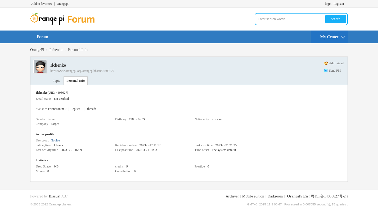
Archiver (232, 196)
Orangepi (63, 4)
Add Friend (336, 63)
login (328, 4)
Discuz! (54, 196)
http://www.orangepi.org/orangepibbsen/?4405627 (82, 71)
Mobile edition (253, 196)
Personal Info (75, 81)
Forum (42, 37)
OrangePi (37, 50)
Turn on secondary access (346, 3)
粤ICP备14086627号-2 (328, 196)
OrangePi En (297, 196)
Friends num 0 (57, 109)
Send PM (335, 70)
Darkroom (275, 196)
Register (339, 4)
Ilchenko (56, 50)
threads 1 (93, 109)
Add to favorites (41, 4)
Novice (55, 140)
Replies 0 (76, 109)
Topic (56, 81)
